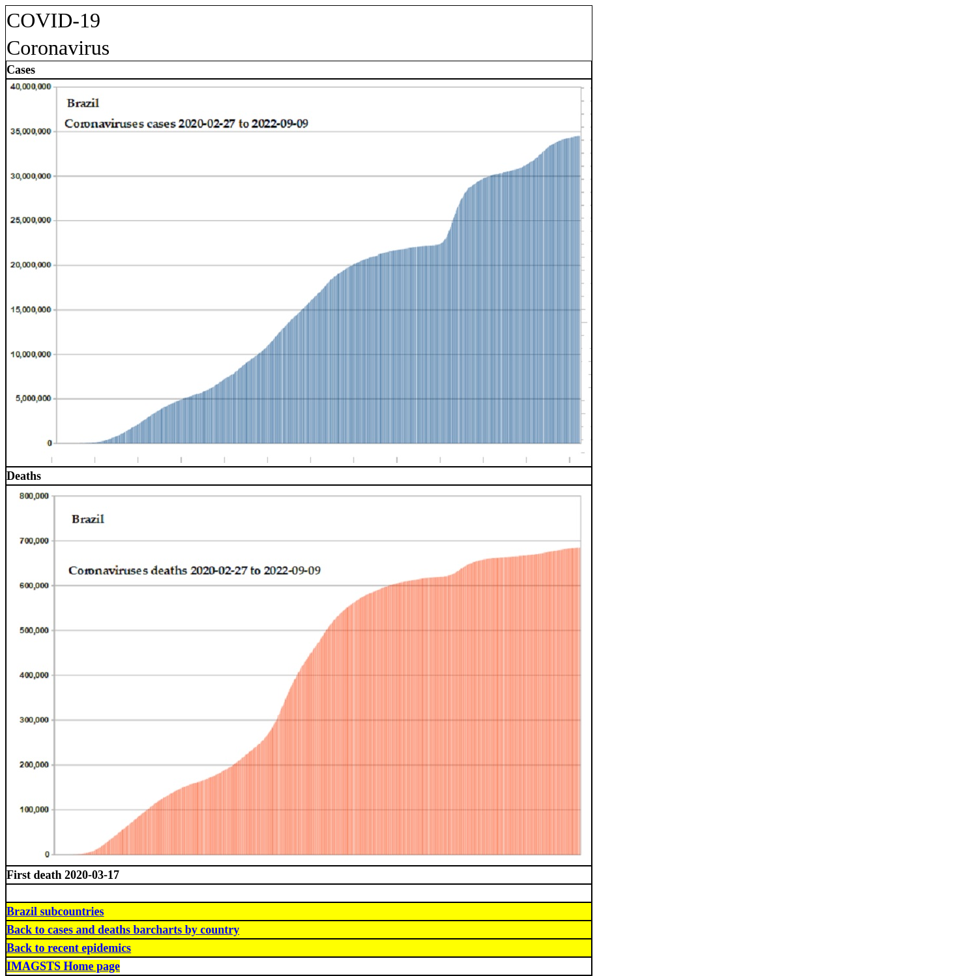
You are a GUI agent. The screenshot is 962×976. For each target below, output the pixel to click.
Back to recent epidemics (69, 947)
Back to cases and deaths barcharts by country (123, 929)
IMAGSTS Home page (63, 966)
